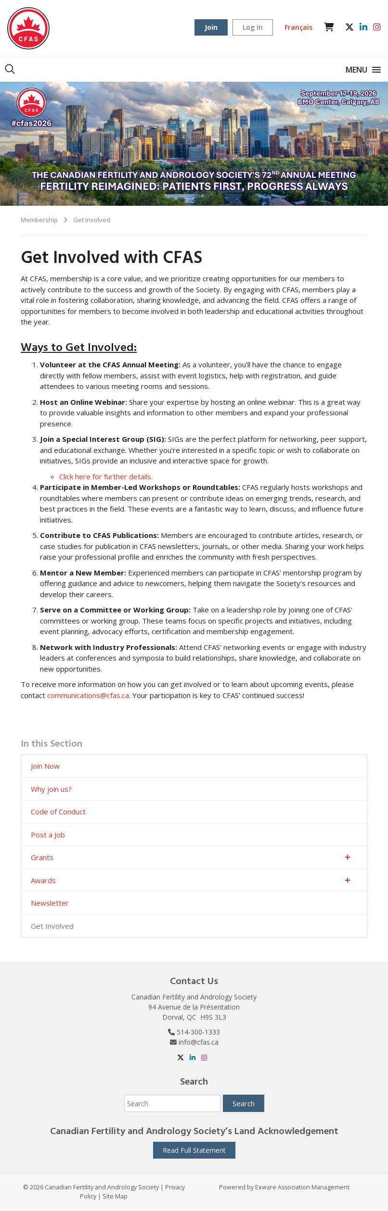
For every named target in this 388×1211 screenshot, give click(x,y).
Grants (42, 857)
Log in (253, 27)
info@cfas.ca (199, 1042)
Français (298, 27)
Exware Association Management (302, 1187)
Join (211, 27)
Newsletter (50, 903)
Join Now (45, 766)
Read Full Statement (194, 1150)
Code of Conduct (58, 811)
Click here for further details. (106, 476)
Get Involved (91, 219)
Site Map (115, 1196)
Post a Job (48, 834)
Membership (39, 219)
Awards (43, 880)
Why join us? (51, 789)
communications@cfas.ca (88, 695)
